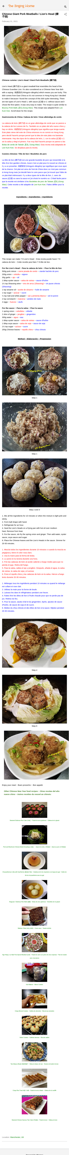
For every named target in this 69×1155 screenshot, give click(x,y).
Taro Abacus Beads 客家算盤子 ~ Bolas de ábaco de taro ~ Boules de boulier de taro (34, 1064)
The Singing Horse (21, 6)
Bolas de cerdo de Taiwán (21, 145)
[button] (65, 14)
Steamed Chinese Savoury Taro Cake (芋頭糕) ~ (34, 1120)
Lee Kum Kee (40, 184)
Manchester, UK (17, 1137)
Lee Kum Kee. (8, 148)
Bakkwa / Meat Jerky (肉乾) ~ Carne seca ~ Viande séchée (34, 928)
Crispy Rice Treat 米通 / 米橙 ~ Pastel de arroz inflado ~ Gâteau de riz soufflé (34, 1090)
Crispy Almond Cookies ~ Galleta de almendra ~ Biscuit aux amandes (34, 1011)
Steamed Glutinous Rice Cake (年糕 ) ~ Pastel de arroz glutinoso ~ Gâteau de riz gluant (34, 820)
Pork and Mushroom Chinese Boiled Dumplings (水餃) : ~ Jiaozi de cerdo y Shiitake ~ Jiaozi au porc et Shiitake (34, 847)
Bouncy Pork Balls (17, 108)
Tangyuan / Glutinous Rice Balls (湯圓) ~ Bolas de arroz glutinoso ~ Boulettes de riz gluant (34, 902)
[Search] (65, 7)
